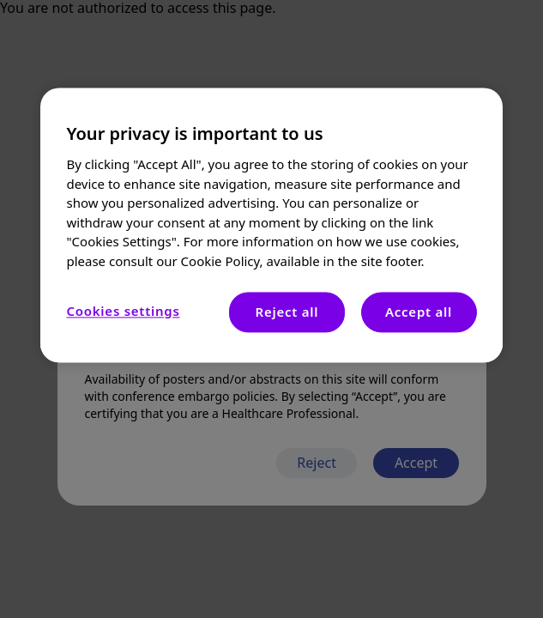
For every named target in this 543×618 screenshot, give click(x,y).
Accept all (418, 311)
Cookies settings (122, 310)
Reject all (287, 311)
